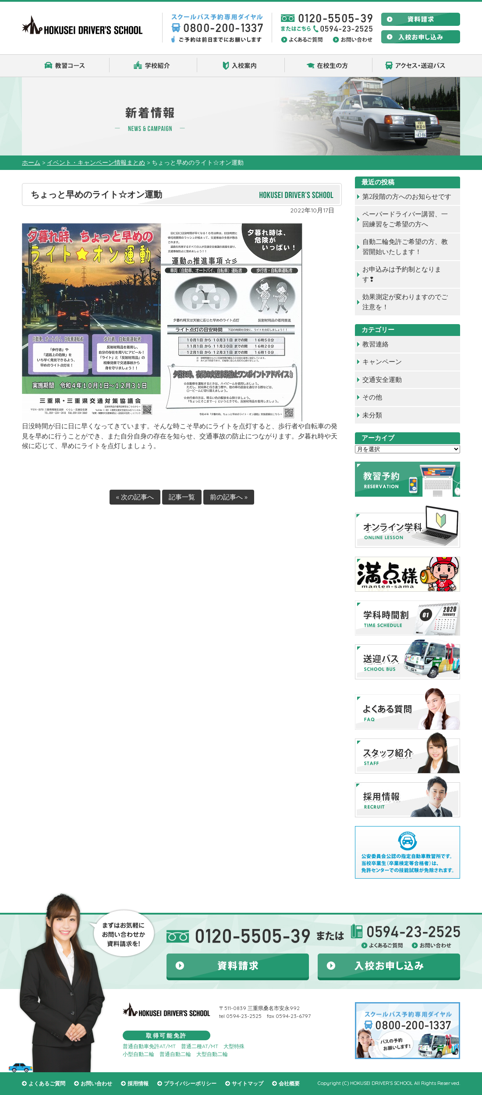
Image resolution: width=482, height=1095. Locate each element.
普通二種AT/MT (199, 1046)
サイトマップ (247, 1083)
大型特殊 (234, 1046)
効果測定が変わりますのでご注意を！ (405, 302)
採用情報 (138, 1083)
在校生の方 (328, 66)
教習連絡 (375, 344)
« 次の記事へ (135, 497)
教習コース (66, 66)
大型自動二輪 (212, 1054)
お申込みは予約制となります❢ (401, 274)
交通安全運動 (382, 379)
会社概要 (289, 1083)
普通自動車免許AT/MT (149, 1046)
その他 (372, 397)
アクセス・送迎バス (416, 66)
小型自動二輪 (138, 1054)
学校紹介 (153, 66)
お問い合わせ (96, 1083)
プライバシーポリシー (190, 1083)
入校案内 (241, 66)
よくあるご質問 (46, 1083)
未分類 (372, 415)
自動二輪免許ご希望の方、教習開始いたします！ (405, 246)
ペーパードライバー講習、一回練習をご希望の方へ (405, 219)
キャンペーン (382, 361)
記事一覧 (182, 497)
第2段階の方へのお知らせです (406, 196)
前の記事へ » (229, 497)
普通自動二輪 (175, 1054)
